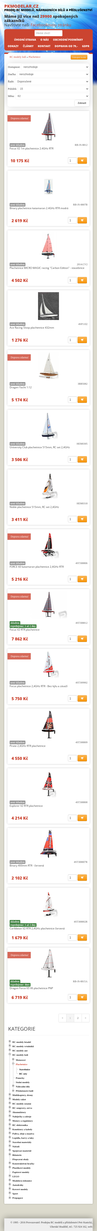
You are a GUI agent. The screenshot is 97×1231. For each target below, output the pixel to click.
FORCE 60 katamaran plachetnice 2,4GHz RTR (37, 567)
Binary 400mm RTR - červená (27, 865)
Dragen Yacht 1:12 (21, 387)
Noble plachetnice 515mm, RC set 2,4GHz (34, 507)
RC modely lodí (18, 56)
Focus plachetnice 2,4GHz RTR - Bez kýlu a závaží (39, 686)
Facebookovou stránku (51, 24)
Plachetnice (34, 56)
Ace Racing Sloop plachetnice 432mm (32, 327)
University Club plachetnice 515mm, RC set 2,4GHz (40, 447)
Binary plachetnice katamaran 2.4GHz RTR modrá (39, 208)
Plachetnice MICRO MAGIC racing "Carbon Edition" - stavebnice (47, 268)
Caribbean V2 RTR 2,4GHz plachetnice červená (37, 928)
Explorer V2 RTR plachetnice (26, 806)
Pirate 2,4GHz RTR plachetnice (28, 746)
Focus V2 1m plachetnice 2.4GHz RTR (31, 148)
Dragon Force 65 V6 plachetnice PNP (31, 988)
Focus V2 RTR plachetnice (25, 629)
